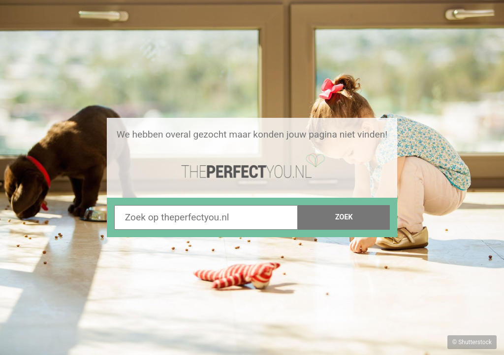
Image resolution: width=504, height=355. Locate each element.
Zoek (344, 217)
